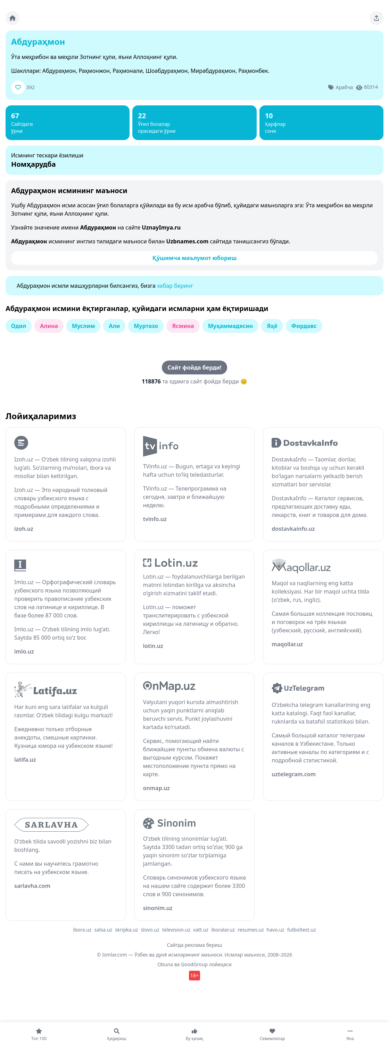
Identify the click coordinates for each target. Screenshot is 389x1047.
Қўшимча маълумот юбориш (194, 258)
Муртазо (146, 326)
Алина (49, 326)
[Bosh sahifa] (12, 18)
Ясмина (183, 326)
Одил (18, 326)
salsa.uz (103, 929)
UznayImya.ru (161, 227)
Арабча (344, 87)
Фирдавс (304, 326)
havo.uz (275, 929)
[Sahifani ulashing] (376, 18)
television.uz (176, 929)
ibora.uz (82, 929)
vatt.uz (200, 929)
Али (114, 326)
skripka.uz (126, 929)
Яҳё (272, 326)
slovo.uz (150, 929)
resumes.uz (251, 929)
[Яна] (350, 1034)
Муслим (83, 326)
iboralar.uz (223, 929)
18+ (194, 975)
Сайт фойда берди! (194, 367)
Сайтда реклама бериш (194, 945)
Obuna (165, 964)
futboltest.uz (301, 929)
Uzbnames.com (187, 241)
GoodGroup (194, 964)
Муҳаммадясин (230, 326)
